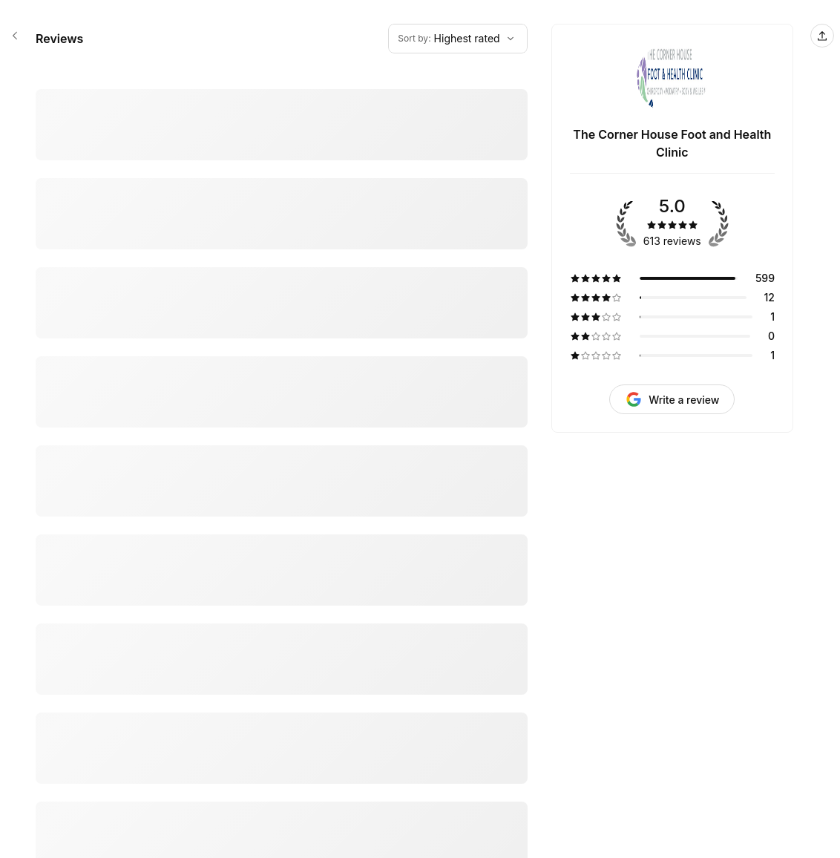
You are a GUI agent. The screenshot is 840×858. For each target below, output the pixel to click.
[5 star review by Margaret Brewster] (282, 671)
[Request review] (672, 399)
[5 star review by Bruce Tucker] (282, 755)
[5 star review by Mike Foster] (282, 92)
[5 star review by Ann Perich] (282, 587)
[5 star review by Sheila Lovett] (282, 311)
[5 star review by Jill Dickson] (282, 822)
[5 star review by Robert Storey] (282, 235)
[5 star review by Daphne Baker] (282, 511)
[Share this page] (822, 36)
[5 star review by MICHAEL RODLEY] (282, 411)
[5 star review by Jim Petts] (282, 160)
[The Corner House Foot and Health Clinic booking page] (15, 36)
